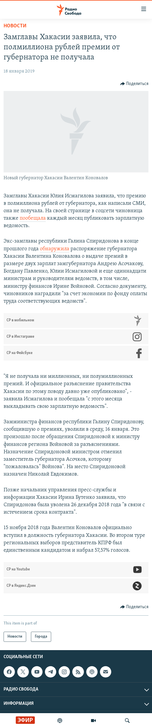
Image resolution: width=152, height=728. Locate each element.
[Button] (134, 84)
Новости (15, 26)
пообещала (33, 218)
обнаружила (54, 249)
